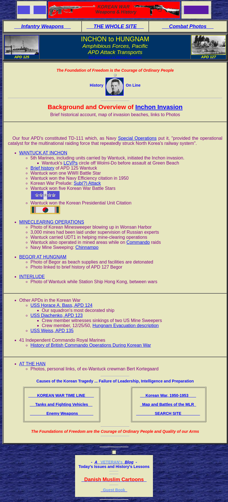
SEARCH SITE (168, 413)
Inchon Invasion (159, 107)
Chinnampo (86, 247)
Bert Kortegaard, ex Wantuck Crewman (115, 57)
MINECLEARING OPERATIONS (51, 222)
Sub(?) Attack (87, 183)
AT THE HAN (32, 363)
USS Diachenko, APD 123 (56, 315)
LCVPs (70, 163)
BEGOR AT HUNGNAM (42, 257)
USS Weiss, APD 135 (52, 330)
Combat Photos (188, 26)
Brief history (42, 168)
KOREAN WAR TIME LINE (61, 395)
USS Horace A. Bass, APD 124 (61, 305)
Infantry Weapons (42, 26)
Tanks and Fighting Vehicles (61, 404)
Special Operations (137, 138)
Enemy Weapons (61, 413)
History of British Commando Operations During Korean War (90, 345)
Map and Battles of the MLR (168, 404)
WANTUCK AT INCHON (43, 152)
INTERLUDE (32, 276)
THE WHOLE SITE (115, 26)
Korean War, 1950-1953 (168, 395)
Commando (138, 242)
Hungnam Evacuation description (126, 325)
